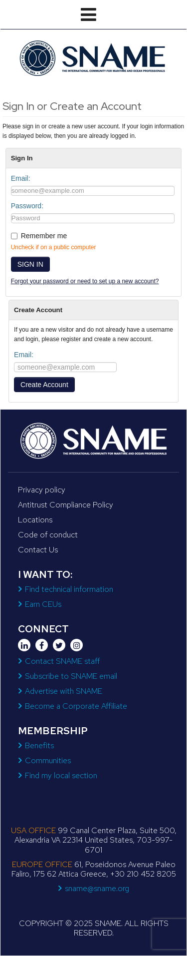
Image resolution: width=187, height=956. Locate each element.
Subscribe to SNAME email (71, 676)
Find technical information (69, 589)
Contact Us (38, 549)
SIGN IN (30, 264)
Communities (48, 760)
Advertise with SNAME (63, 691)
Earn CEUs (43, 604)
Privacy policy (41, 489)
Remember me (44, 236)
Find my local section (61, 775)
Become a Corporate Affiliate (76, 706)
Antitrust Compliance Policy (65, 504)
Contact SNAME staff (62, 661)
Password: (27, 206)
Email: (20, 178)
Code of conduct (48, 534)
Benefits (39, 745)
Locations (35, 519)
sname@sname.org (97, 888)
